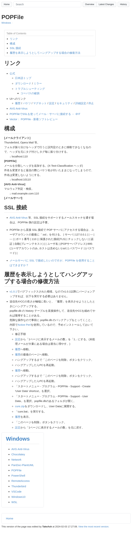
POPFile (16, 470)
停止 (91, 103)
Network (16, 459)
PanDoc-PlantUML (22, 465)
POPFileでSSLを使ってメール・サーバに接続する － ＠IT (45, 113)
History (123, 4)
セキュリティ (65, 103)
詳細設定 (80, 103)
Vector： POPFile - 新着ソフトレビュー (34, 119)
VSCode (16, 491)
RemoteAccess (20, 480)
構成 (12, 43)
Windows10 (18, 496)
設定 (51, 103)
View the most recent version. (93, 526)
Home (7, 4)
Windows (6, 22)
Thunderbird (18, 486)
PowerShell (18, 475)
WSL (14, 502)
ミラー (38, 83)
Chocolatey (18, 454)
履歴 (17, 103)
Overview (89, 4)
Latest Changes (106, 4)
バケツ (27, 103)
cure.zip (20, 406)
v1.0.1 (13, 291)
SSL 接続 (15, 48)
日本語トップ (23, 78)
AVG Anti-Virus (19, 108)
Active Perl (24, 324)
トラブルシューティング (30, 88)
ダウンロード (23, 83)
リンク (14, 38)
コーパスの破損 (29, 93)
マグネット (40, 103)
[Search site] (47, 4)
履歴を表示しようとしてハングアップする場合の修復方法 (45, 52)
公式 (12, 73)
